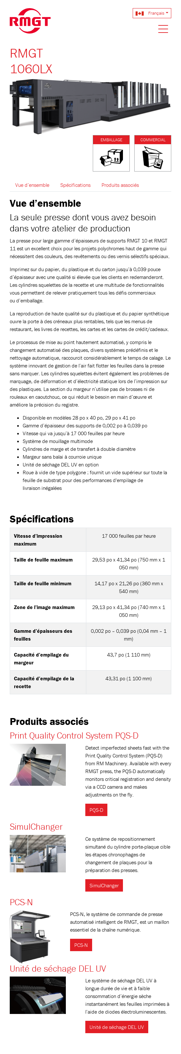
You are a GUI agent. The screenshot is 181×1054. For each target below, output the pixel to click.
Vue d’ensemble (32, 185)
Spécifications (75, 185)
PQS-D (96, 810)
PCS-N (21, 902)
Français (150, 13)
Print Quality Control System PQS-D (74, 735)
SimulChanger (36, 826)
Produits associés (120, 185)
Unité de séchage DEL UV (58, 968)
